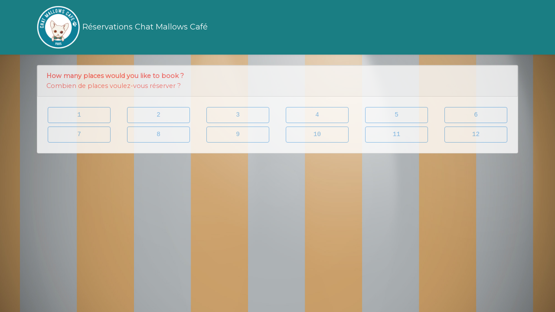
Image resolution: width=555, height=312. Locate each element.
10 (317, 134)
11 (396, 134)
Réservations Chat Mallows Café (122, 27)
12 (476, 134)
